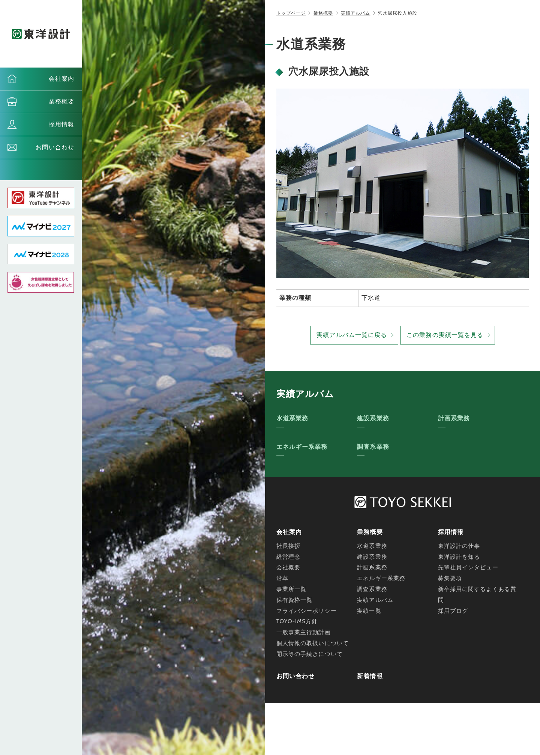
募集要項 (450, 578)
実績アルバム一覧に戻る (351, 334)
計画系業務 (454, 418)
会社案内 (61, 78)
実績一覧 (369, 611)
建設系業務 (373, 418)
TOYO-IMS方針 (297, 621)
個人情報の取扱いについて (312, 643)
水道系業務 (292, 418)
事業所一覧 (291, 589)
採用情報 (61, 124)
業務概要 (61, 101)
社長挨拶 (288, 546)
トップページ (291, 13)
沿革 (282, 578)
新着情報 (369, 676)
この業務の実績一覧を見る (444, 334)
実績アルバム (355, 13)
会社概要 (288, 567)
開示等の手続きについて (309, 654)
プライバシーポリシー (306, 611)
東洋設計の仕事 (459, 546)
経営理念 (288, 556)
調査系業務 (373, 446)
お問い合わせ (55, 147)
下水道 (371, 297)
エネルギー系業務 (302, 446)
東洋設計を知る (459, 556)
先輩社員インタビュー (468, 567)
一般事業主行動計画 (303, 632)
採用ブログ (453, 611)
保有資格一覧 (294, 600)
